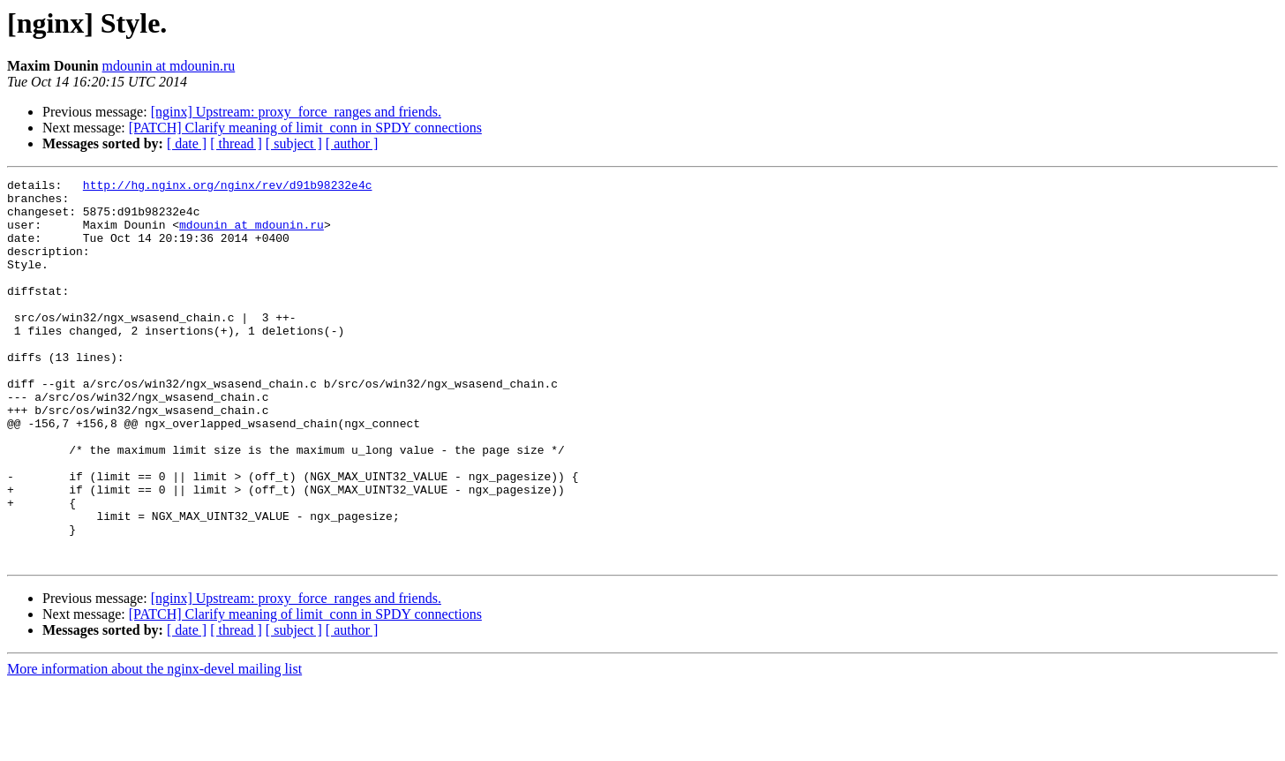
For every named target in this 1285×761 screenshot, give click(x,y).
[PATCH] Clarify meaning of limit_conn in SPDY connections (305, 127)
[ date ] (187, 143)
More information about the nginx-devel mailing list (154, 745)
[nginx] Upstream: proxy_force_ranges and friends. (296, 111)
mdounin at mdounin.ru (169, 65)
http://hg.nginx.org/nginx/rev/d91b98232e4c (227, 187)
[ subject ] (294, 143)
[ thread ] (236, 143)
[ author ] (352, 143)
